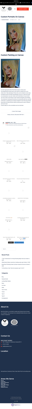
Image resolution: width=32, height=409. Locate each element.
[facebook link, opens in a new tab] (17, 401)
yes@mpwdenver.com (7, 346)
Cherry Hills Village (5, 384)
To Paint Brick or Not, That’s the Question (10, 268)
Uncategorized (5, 298)
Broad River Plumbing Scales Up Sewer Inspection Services (14, 264)
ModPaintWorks (5, 19)
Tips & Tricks (4, 289)
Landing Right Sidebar (6, 281)
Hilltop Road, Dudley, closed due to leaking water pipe (12, 262)
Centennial (3, 381)
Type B (3, 296)
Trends (3, 291)
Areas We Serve (7, 379)
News (3, 283)
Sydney (20, 398)
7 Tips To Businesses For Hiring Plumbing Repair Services (13, 258)
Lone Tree (3, 386)
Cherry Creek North (5, 382)
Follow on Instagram (19, 242)
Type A (3, 293)
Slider (3, 287)
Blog (19, 19)
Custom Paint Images (16, 111)
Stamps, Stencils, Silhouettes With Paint (15, 114)
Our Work (4, 285)
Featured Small (5, 279)
